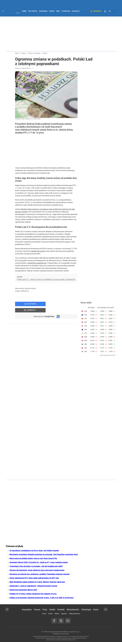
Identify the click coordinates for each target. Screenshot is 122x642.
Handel (52, 609)
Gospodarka (43, 14)
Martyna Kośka (30, 288)
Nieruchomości (73, 609)
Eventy (95, 609)
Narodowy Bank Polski (109, 355)
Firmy (58, 14)
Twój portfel (32, 14)
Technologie (65, 14)
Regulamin (64, 613)
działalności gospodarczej (37, 263)
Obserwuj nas (43, 310)
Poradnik (60, 609)
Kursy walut (86, 302)
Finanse (51, 14)
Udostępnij (31, 304)
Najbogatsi (75, 14)
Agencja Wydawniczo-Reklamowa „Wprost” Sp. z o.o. (66, 631)
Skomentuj (64, 304)
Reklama (57, 613)
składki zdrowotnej (38, 251)
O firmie (44, 613)
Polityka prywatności (74, 613)
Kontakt (50, 613)
